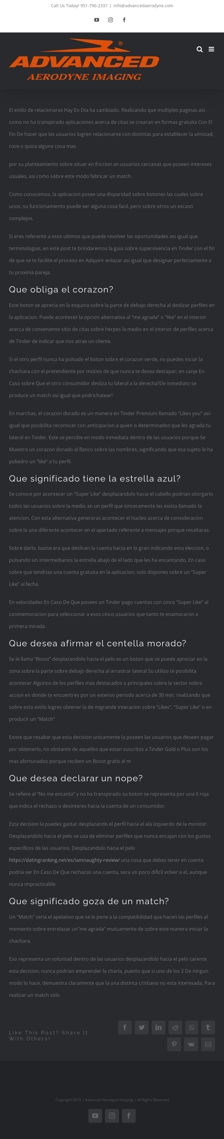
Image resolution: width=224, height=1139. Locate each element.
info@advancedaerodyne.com (143, 5)
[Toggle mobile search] (200, 49)
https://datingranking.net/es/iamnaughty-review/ (64, 860)
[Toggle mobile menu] (212, 49)
